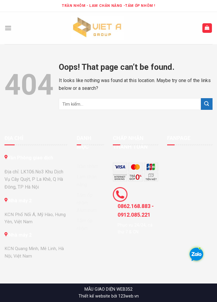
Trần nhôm (87, 166)
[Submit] (207, 104)
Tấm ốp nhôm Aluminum (87, 202)
